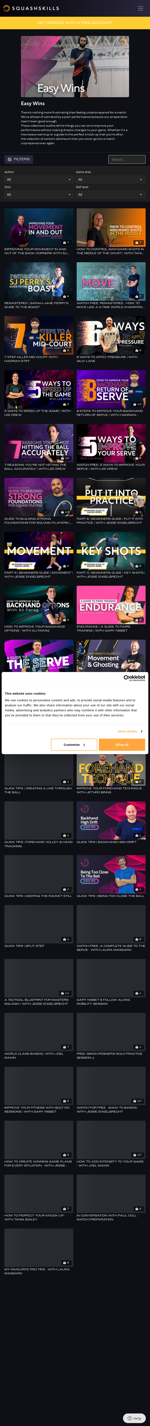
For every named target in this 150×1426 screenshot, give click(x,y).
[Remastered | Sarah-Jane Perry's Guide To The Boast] (38, 305)
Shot (7, 187)
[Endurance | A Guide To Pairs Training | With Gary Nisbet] (111, 629)
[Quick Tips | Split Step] (38, 946)
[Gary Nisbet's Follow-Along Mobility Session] (111, 1002)
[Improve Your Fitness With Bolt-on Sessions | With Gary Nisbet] (38, 1110)
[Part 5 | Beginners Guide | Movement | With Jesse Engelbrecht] (38, 575)
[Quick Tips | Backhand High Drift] (111, 842)
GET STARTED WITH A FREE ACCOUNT (75, 23)
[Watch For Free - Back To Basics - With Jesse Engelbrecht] (111, 1110)
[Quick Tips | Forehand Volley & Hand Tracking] (38, 844)
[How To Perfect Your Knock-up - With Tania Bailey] (38, 1218)
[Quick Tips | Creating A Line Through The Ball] (38, 791)
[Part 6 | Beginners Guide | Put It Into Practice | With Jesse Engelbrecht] (111, 521)
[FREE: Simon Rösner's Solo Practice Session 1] (111, 1056)
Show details (127, 731)
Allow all (122, 744)
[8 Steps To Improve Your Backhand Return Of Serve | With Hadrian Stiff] (111, 413)
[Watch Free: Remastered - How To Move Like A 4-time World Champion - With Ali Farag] (111, 305)
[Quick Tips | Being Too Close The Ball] (111, 896)
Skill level (82, 187)
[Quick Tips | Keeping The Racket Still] (38, 896)
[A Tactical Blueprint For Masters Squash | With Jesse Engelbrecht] (38, 1002)
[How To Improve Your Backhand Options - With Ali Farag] (38, 629)
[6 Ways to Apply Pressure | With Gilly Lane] (111, 359)
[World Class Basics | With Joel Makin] (38, 1056)
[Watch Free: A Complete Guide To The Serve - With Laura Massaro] (111, 948)
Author (9, 172)
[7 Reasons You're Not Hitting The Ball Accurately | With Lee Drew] (38, 467)
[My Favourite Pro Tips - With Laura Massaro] (38, 1272)
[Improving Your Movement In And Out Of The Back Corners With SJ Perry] (38, 251)
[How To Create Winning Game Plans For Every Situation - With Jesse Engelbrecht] (38, 1164)
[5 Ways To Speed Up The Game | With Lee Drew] (38, 413)
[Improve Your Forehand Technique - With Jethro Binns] (111, 791)
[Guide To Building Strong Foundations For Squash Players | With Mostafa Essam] (38, 521)
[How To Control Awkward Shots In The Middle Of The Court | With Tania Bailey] (111, 251)
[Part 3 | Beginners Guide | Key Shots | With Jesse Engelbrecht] (111, 575)
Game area (83, 172)
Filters (19, 159)
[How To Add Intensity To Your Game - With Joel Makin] (111, 1164)
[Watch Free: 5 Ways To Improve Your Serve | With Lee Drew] (111, 467)
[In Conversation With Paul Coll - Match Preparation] (111, 1218)
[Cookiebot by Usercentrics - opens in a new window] (127, 678)
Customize (74, 744)
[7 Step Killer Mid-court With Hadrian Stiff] (38, 359)
